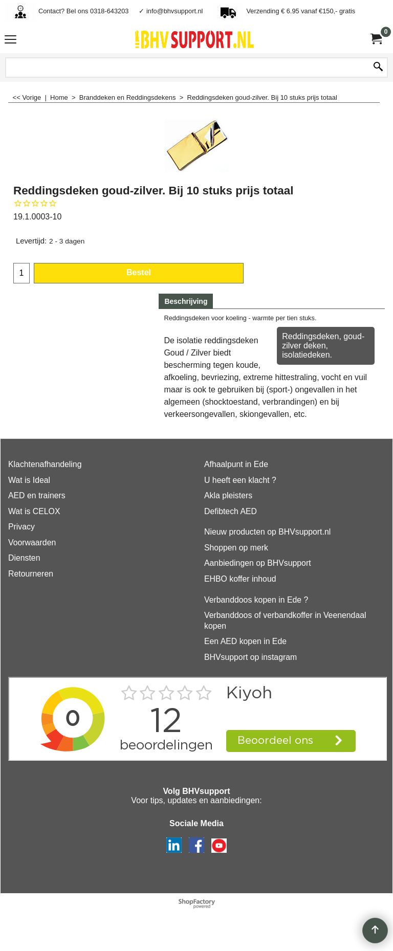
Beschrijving (185, 301)
